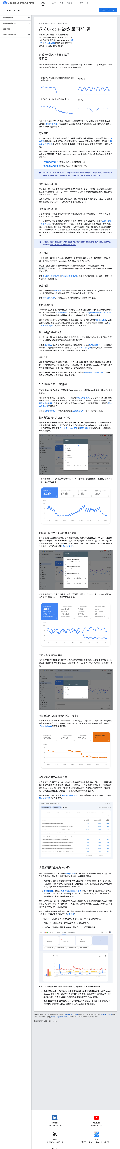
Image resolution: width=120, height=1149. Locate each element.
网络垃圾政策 (100, 320)
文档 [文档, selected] (43, 3)
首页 (40, 23)
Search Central (20, 2)
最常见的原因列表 (83, 398)
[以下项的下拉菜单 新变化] (75, 3)
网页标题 (42, 403)
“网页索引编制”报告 (69, 276)
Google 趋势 (50, 43)
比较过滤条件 (66, 546)
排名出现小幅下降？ (51, 162)
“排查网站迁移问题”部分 (94, 372)
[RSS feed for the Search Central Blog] (55, 1136)
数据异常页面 (51, 124)
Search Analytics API (68, 428)
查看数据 (70, 914)
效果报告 (48, 345)
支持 (54, 3)
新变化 (69, 3)
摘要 (50, 403)
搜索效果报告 (50, 411)
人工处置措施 (61, 312)
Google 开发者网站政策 (59, 1017)
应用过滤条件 (94, 345)
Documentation (11, 10)
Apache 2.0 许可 (106, 1014)
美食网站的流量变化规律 (71, 891)
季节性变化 (48, 891)
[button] (14, 17)
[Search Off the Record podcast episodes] (96, 1136)
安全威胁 (57, 290)
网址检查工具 (44, 798)
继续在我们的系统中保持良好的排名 (63, 245)
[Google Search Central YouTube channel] (96, 1119)
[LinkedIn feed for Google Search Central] (55, 1119)
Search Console (108, 10)
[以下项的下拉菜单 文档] (47, 3)
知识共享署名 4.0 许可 (70, 1014)
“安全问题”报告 (49, 298)
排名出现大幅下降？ (51, 166)
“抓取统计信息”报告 (51, 276)
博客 (61, 3)
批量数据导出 (84, 428)
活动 (81, 3)
